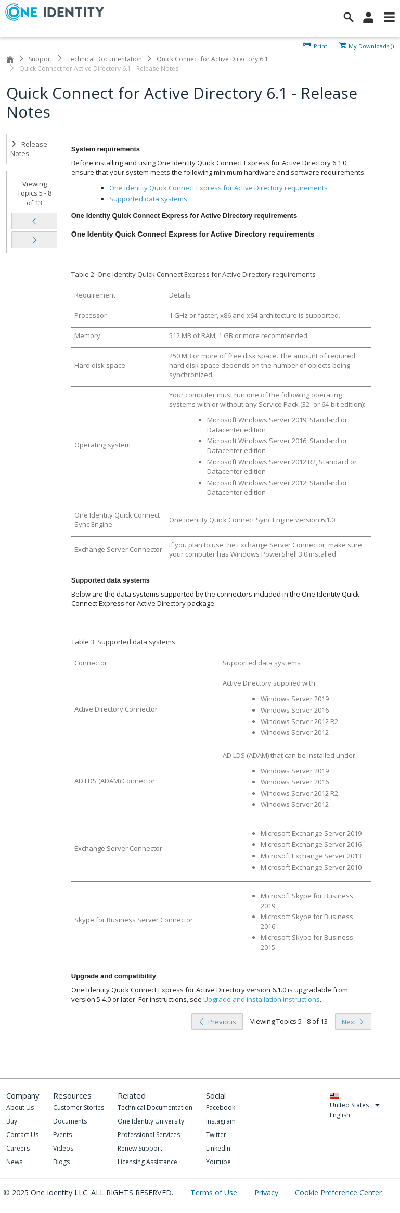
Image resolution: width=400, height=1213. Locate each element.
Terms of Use (214, 1192)
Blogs (61, 1161)
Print (320, 45)
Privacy (267, 1192)
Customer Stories (78, 1107)
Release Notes (28, 149)
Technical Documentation (104, 59)
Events (62, 1134)
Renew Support (140, 1148)
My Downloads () (371, 45)
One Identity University (151, 1121)
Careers (18, 1148)
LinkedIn (218, 1148)
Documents (70, 1121)
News (14, 1161)
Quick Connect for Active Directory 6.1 (212, 59)
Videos (63, 1148)
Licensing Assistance (147, 1161)
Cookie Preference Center (338, 1192)
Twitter (216, 1134)
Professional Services (149, 1134)
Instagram (221, 1121)
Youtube (218, 1161)
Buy (11, 1121)
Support (41, 59)
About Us (20, 1107)
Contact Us (22, 1134)
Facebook (220, 1107)
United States (355, 1105)
